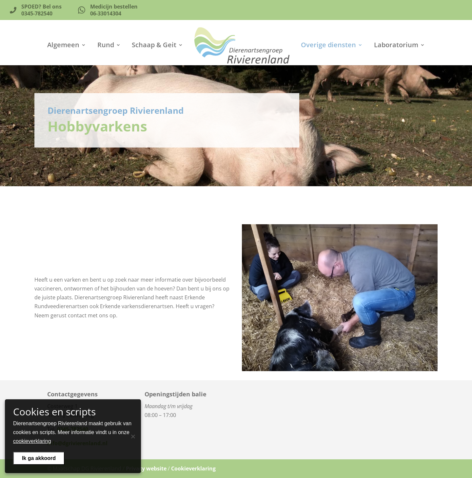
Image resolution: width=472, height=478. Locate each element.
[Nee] (132, 436)
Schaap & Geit (154, 46)
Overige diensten (328, 46)
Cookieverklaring (193, 468)
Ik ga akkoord (39, 458)
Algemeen (63, 46)
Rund (105, 46)
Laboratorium (396, 46)
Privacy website (146, 468)
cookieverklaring (32, 441)
